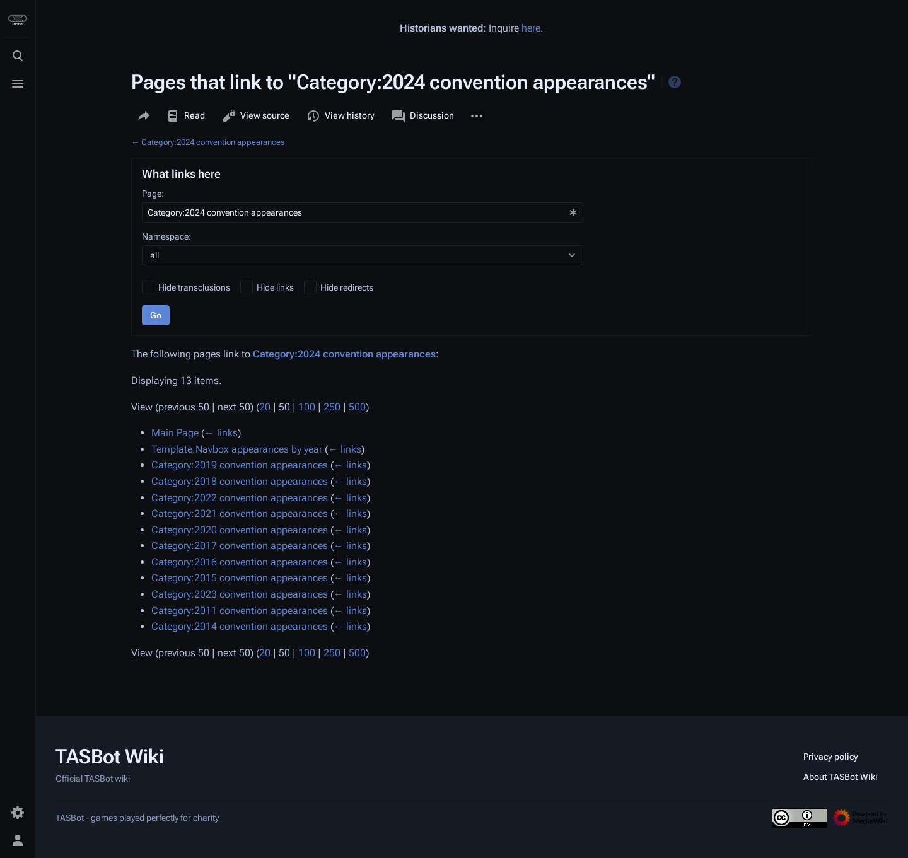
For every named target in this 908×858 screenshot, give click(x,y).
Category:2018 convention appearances (239, 481)
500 (357, 407)
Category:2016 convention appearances (239, 562)
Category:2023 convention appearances (239, 594)
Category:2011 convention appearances (239, 611)
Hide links (275, 287)
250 (331, 407)
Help (674, 82)
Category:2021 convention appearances (239, 513)
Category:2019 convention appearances (239, 465)
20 (265, 407)
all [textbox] (154, 255)
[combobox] (362, 212)
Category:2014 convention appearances (239, 626)
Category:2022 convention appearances (239, 498)
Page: (153, 193)
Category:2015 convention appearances (239, 578)
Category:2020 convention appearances (239, 530)
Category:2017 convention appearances (239, 546)
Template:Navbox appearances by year (236, 449)
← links (221, 433)
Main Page (175, 433)
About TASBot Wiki (840, 777)
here (530, 28)
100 (306, 407)
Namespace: (166, 236)
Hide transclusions (194, 287)
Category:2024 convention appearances (212, 142)
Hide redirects (346, 287)
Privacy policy (830, 756)
